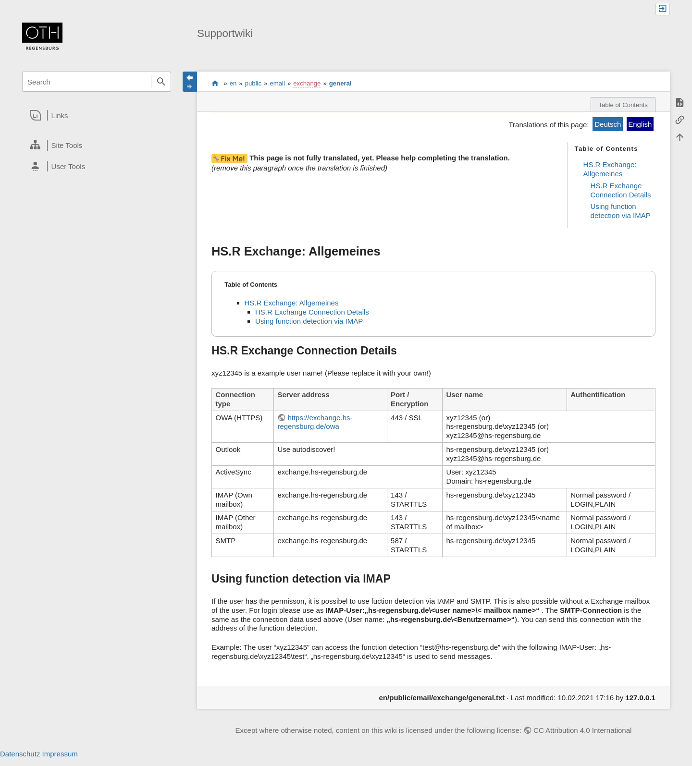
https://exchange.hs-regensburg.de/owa (314, 422)
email (277, 83)
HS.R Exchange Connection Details (621, 190)
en (233, 83)
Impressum (60, 754)
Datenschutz (20, 754)
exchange (307, 83)
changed (482, 105)
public (253, 83)
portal (215, 83)
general (340, 83)
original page (339, 105)
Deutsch (607, 124)
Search (161, 81)
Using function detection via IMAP (621, 210)
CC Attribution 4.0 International (582, 730)
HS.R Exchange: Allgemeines (610, 169)
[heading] (97, 115)
